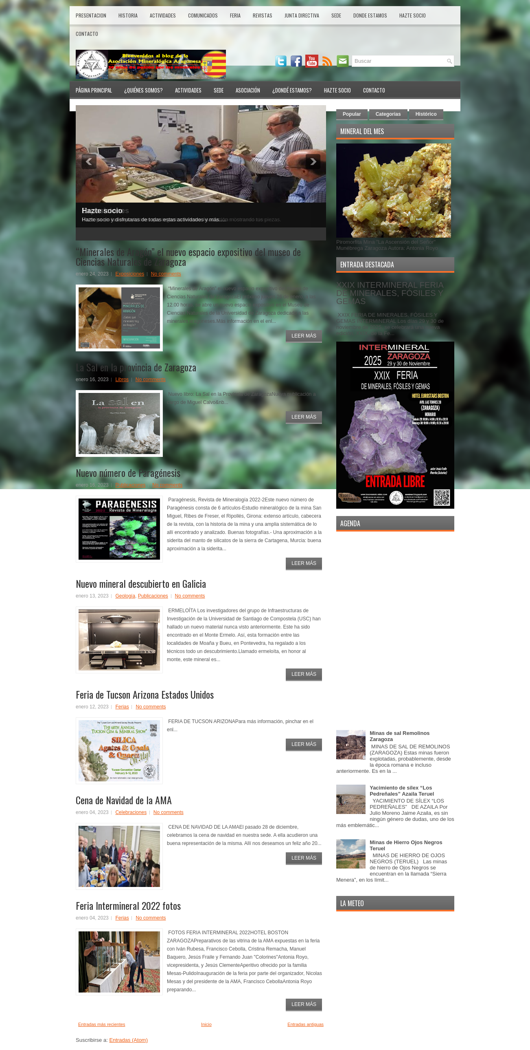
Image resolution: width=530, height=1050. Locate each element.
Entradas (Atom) (128, 1040)
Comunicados (203, 15)
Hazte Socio (412, 15)
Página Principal (94, 90)
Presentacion (91, 15)
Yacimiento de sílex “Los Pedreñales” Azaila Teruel (402, 791)
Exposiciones (129, 274)
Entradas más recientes (101, 1024)
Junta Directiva (302, 15)
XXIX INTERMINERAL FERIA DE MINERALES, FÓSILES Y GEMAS (389, 293)
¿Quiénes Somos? (143, 90)
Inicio (206, 1024)
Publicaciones (130, 485)
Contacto (87, 33)
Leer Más (303, 336)
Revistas (262, 15)
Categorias (388, 114)
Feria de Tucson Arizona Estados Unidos (145, 694)
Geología (125, 596)
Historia (128, 15)
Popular (352, 114)
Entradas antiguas (305, 1024)
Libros (122, 379)
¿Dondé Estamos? (292, 90)
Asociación (248, 90)
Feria (235, 15)
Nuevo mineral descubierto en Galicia (141, 583)
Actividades (163, 15)
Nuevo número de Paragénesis (128, 472)
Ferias (122, 707)
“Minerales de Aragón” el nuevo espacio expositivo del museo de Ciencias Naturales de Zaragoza (188, 256)
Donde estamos (370, 15)
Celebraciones (131, 812)
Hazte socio (102, 211)
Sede (336, 15)
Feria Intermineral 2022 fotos (128, 905)
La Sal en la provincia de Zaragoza (136, 367)
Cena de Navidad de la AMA (124, 800)
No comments (166, 274)
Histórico (426, 114)
